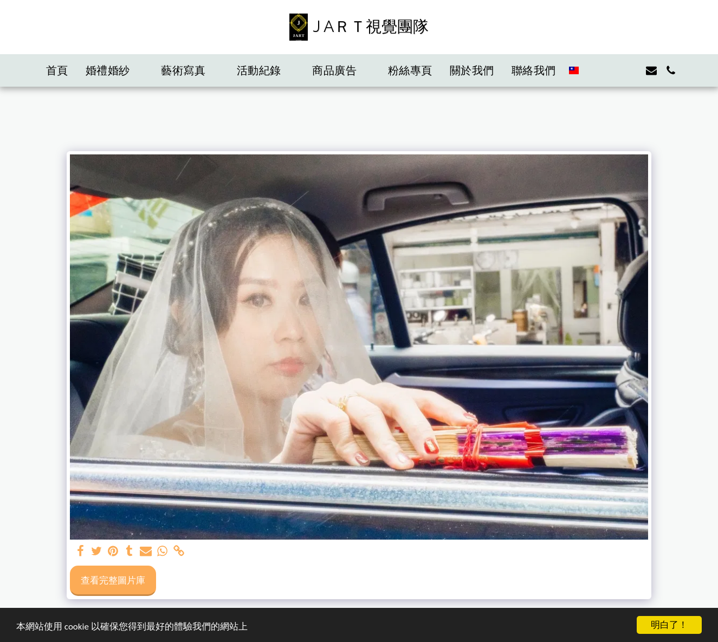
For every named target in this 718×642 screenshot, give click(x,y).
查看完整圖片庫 (113, 579)
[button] (114, 70)
